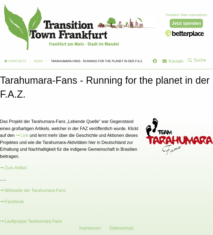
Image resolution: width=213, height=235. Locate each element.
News (38, 61)
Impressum (90, 228)
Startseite (15, 61)
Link (24, 135)
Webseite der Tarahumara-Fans (35, 190)
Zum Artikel (15, 167)
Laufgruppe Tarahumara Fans (33, 221)
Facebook (14, 201)
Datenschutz (122, 228)
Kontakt (172, 61)
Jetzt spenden (186, 23)
